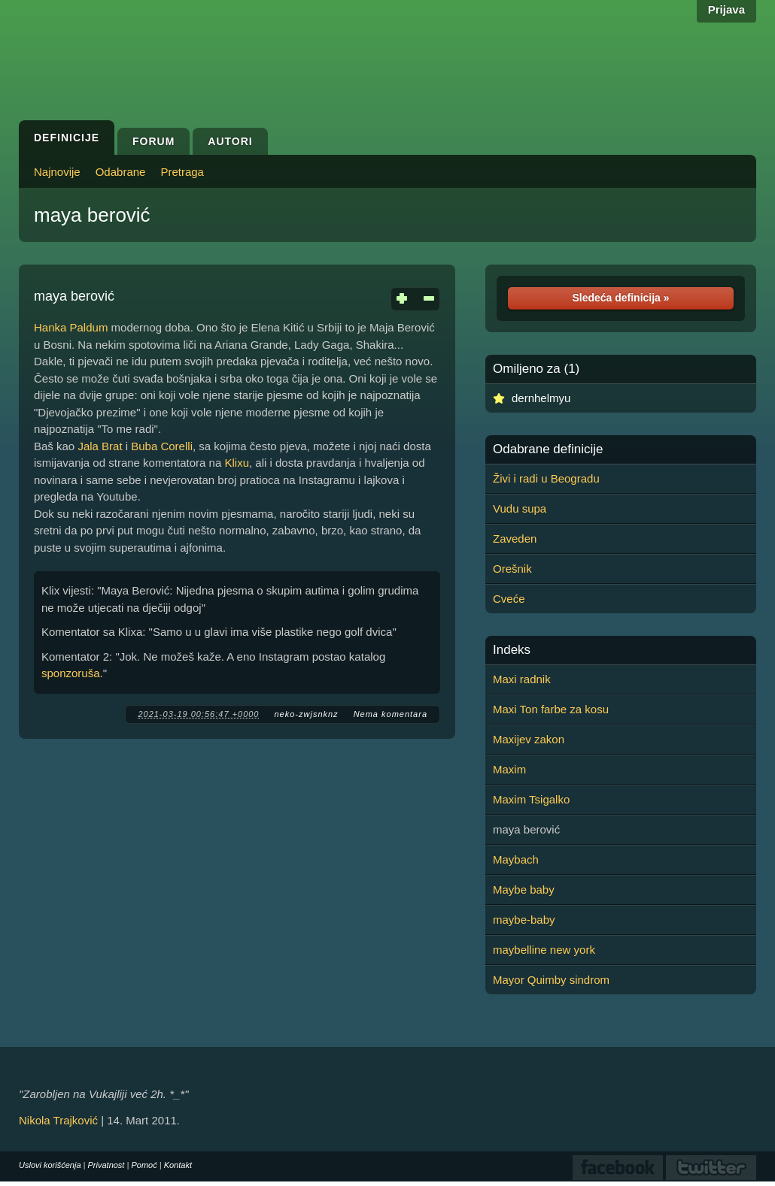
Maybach (516, 859)
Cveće (509, 598)
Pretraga (182, 171)
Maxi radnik (522, 679)
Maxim (509, 769)
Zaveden (514, 538)
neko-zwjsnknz (306, 714)
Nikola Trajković (58, 1120)
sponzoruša (70, 673)
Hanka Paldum (71, 327)
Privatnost (106, 1164)
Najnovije (57, 171)
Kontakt (178, 1164)
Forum (153, 141)
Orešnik (512, 568)
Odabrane (121, 171)
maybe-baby (524, 919)
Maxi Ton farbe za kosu (551, 709)
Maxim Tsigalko (531, 799)
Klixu (236, 462)
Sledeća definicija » (620, 298)
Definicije (66, 138)
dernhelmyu (541, 398)
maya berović (92, 215)
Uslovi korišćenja (50, 1164)
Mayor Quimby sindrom (551, 979)
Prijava (726, 9)
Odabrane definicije (548, 449)
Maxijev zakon (528, 739)
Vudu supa (519, 508)
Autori (230, 141)
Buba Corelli (162, 446)
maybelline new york (544, 949)
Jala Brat (100, 446)
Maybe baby (524, 889)
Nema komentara (390, 714)
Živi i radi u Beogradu (546, 478)
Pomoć (144, 1164)
